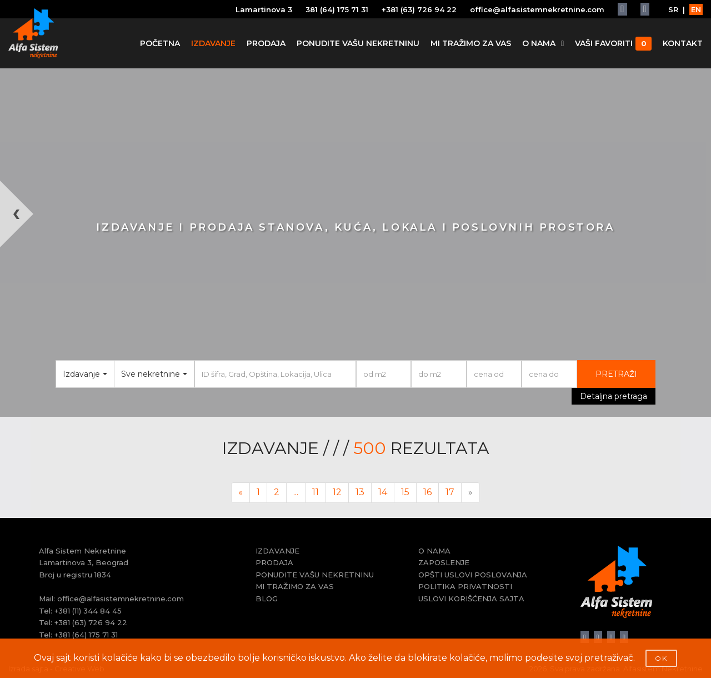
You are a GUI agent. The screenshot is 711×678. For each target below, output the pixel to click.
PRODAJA (266, 43)
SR (673, 9)
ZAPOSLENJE (443, 562)
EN (696, 9)
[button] (18, 299)
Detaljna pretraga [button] (613, 396)
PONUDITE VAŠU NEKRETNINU (358, 43)
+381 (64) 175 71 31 (86, 634)
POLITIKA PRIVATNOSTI (465, 586)
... (295, 492)
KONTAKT (683, 43)
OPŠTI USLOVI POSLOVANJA (472, 574)
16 (427, 492)
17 (449, 492)
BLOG (267, 598)
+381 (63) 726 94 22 (419, 9)
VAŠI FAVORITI (613, 44)
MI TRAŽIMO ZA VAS (470, 43)
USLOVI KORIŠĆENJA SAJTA (471, 598)
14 (382, 492)
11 (315, 492)
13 (360, 492)
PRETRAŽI (616, 374)
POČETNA (160, 43)
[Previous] (240, 492)
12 (337, 492)
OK (661, 658)
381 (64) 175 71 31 (337, 9)
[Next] (470, 492)
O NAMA (543, 43)
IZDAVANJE (213, 43)
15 (405, 492)
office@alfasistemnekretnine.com (537, 9)
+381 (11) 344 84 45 (88, 610)
